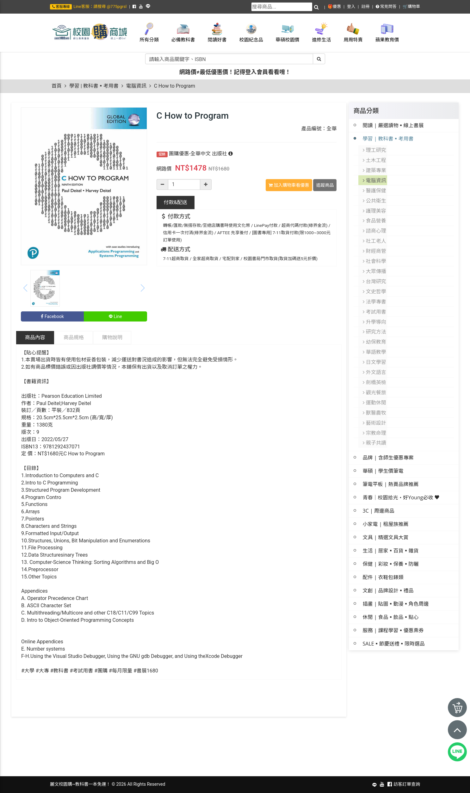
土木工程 (375, 159)
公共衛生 (375, 197)
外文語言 (375, 358)
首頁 (57, 86)
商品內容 (35, 337)
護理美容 (375, 206)
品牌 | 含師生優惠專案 (388, 439)
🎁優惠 (334, 6)
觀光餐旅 (375, 377)
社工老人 (375, 235)
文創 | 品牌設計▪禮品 (388, 572)
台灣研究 (375, 273)
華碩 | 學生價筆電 (383, 452)
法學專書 (375, 292)
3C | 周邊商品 (378, 492)
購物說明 (112, 337)
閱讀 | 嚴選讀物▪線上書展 (393, 125)
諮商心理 (375, 225)
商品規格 (74, 337)
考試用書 (375, 301)
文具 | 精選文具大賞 (386, 519)
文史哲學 (375, 282)
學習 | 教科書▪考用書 (94, 86)
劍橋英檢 (375, 368)
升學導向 (375, 311)
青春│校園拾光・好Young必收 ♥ (401, 479)
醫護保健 (375, 187)
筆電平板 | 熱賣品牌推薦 (391, 466)
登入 (351, 6)
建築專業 (375, 168)
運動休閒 (375, 387)
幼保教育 (375, 330)
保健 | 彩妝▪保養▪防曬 (391, 545)
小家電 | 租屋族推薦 (386, 506)
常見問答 (386, 6)
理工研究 (375, 149)
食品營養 (375, 216)
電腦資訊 (136, 86)
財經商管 (375, 244)
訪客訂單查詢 (406, 784)
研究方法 (375, 320)
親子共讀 (375, 424)
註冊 (365, 6)
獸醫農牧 (375, 396)
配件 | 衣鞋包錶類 (383, 559)
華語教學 (375, 339)
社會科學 (375, 254)
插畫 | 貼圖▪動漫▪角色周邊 (396, 585)
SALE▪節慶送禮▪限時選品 (394, 625)
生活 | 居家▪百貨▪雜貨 (391, 532)
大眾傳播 (375, 263)
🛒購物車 (411, 6)
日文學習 (375, 349)
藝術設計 (375, 406)
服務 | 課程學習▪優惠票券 (393, 612)
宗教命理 (375, 415)
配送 (175, 202)
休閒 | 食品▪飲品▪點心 (391, 599)
